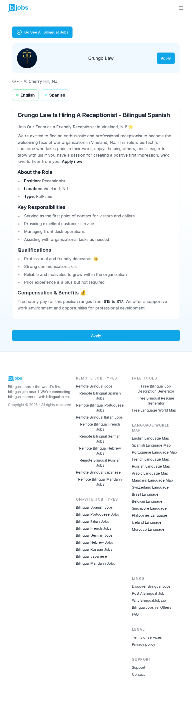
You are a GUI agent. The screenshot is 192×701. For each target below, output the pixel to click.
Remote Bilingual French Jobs (100, 426)
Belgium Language (147, 501)
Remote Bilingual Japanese (98, 472)
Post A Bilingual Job (148, 593)
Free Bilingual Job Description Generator (156, 388)
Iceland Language (147, 522)
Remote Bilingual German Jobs (100, 438)
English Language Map (150, 438)
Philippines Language (149, 515)
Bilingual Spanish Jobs (94, 507)
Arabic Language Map (150, 473)
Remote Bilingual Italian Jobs (99, 417)
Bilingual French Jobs (93, 528)
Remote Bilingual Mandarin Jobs (100, 481)
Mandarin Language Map (152, 480)
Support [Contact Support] (138, 667)
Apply (166, 58)
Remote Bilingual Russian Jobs (100, 462)
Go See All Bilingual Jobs (42, 32)
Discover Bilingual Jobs (151, 586)
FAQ (135, 614)
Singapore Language (149, 508)
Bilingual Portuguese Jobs (97, 514)
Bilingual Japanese (91, 556)
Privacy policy (143, 644)
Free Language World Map (154, 410)
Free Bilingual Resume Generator (156, 400)
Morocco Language (148, 529)
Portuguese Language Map (154, 452)
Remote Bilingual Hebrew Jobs (100, 450)
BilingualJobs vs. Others (151, 607)
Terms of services (147, 637)
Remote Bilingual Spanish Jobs (100, 395)
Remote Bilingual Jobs (94, 386)
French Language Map (150, 459)
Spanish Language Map (151, 445)
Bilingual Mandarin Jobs (95, 563)
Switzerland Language (150, 487)
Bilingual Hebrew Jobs (94, 542)
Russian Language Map (151, 466)
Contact (138, 674)
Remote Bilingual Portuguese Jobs (100, 407)
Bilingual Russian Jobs (94, 549)
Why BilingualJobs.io (149, 600)
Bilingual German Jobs (94, 535)
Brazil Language (145, 494)
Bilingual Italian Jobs (92, 521)
